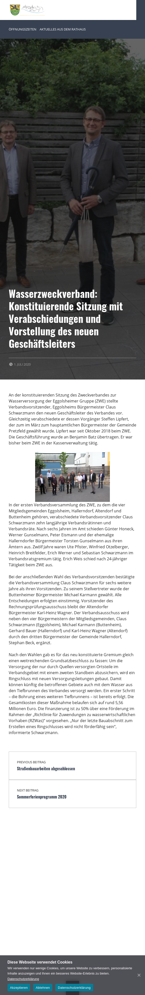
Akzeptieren (19, 988)
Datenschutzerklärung (23, 979)
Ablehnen (43, 988)
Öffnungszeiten (22, 29)
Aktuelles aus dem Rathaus (63, 29)
